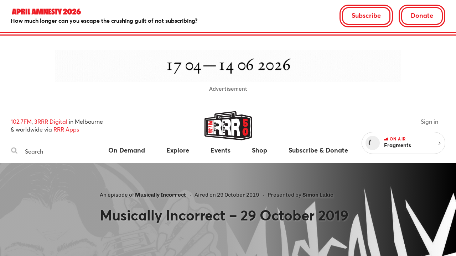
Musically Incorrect (160, 195)
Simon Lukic (317, 195)
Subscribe (366, 15)
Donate (422, 15)
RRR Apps (66, 129)
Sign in (429, 121)
